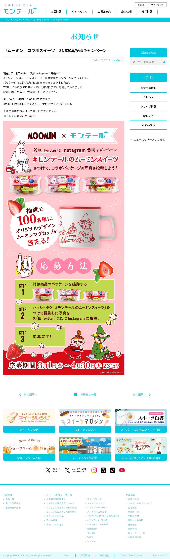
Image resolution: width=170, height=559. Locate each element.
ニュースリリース (136, 532)
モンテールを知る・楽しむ (58, 495)
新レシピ (148, 116)
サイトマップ (157, 4)
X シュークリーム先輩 (97, 524)
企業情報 (126, 11)
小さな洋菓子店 (13, 503)
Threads (91, 532)
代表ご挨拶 (133, 499)
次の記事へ (139, 394)
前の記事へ (30, 394)
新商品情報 (148, 125)
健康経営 (132, 524)
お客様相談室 (134, 537)
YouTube (91, 541)
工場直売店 (104, 11)
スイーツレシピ (94, 499)
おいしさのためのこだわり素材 (61, 511)
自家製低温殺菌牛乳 (56, 499)
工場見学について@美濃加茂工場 (103, 515)
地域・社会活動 (135, 520)
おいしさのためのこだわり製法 (61, 507)
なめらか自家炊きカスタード (60, 503)
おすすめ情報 (148, 88)
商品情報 (56, 11)
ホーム (6, 19)
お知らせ (17, 19)
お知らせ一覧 (85, 394)
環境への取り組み (55, 524)
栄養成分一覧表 (13, 507)
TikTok (90, 537)
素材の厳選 (51, 520)
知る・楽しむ (79, 11)
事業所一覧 (133, 511)
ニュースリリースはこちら (149, 139)
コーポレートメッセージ (140, 503)
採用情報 (147, 11)
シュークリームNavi (97, 507)
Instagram (92, 528)
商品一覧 (9, 499)
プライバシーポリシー (131, 555)
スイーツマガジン (95, 503)
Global (141, 4)
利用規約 (104, 555)
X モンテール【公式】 (97, 520)
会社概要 (132, 507)
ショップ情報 (148, 106)
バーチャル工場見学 (97, 511)
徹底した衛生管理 (55, 516)
